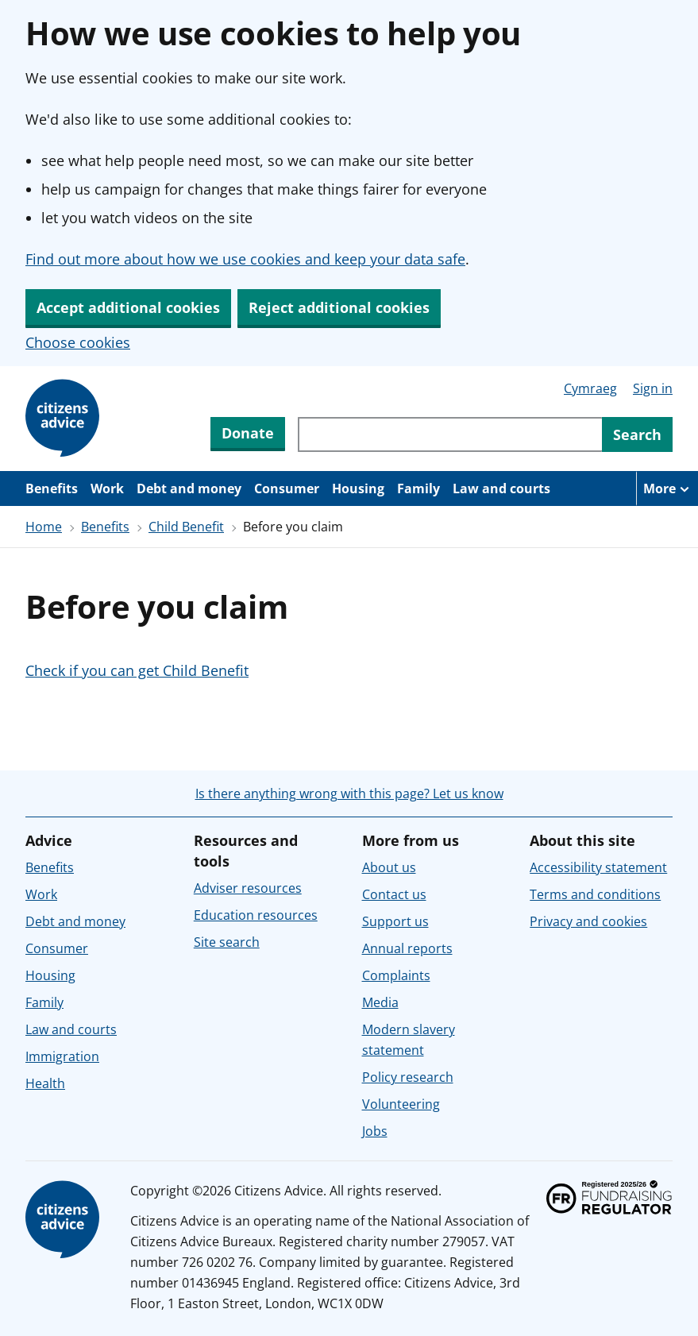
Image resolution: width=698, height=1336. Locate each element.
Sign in (653, 388)
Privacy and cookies (588, 921)
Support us (395, 921)
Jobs (375, 1131)
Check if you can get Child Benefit (137, 670)
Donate (248, 432)
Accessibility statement (598, 867)
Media (380, 1002)
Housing (358, 488)
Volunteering (401, 1104)
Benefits (51, 488)
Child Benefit (186, 526)
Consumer (286, 488)
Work (107, 488)
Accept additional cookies (128, 307)
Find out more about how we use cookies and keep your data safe (245, 258)
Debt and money (189, 488)
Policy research (407, 1077)
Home (43, 526)
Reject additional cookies (339, 307)
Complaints (396, 975)
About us (389, 867)
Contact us (394, 894)
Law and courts (501, 488)
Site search (227, 942)
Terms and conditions (595, 894)
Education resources (256, 915)
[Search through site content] (450, 434)
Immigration (62, 1056)
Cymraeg (590, 388)
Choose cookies (77, 342)
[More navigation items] (667, 488)
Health (45, 1083)
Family (418, 488)
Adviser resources (248, 888)
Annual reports (407, 948)
